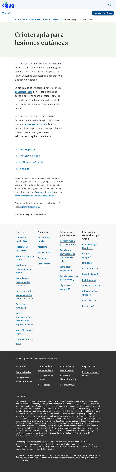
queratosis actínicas (36, 124)
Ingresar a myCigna (103, 13)
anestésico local (23, 91)
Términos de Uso (44, 192)
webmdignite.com (29, 206)
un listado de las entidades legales (68, 413)
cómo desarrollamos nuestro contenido (35, 195)
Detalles (25, 460)
